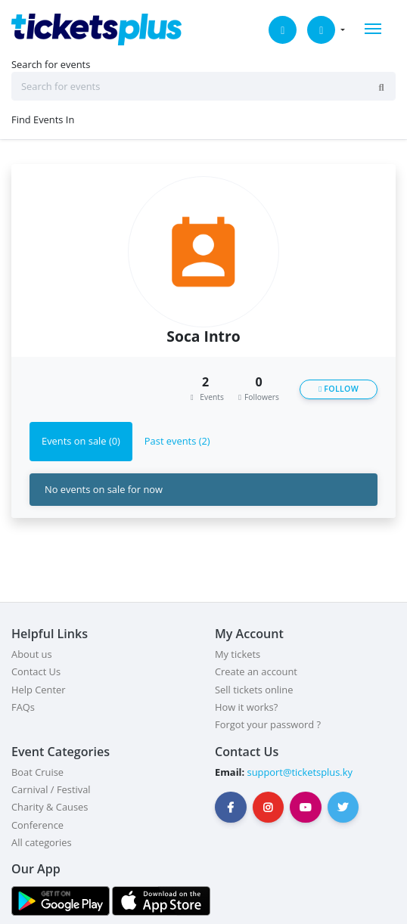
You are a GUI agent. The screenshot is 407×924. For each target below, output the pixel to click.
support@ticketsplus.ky (298, 772)
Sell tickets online (254, 689)
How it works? (246, 707)
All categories (41, 842)
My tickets (237, 654)
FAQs (23, 707)
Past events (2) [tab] (177, 441)
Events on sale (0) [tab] (81, 441)
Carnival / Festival (51, 789)
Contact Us (36, 671)
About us (31, 654)
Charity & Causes (49, 807)
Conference (37, 825)
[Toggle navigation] (373, 29)
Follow (338, 388)
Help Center (38, 689)
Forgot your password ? (268, 724)
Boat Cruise (37, 772)
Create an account (256, 671)
